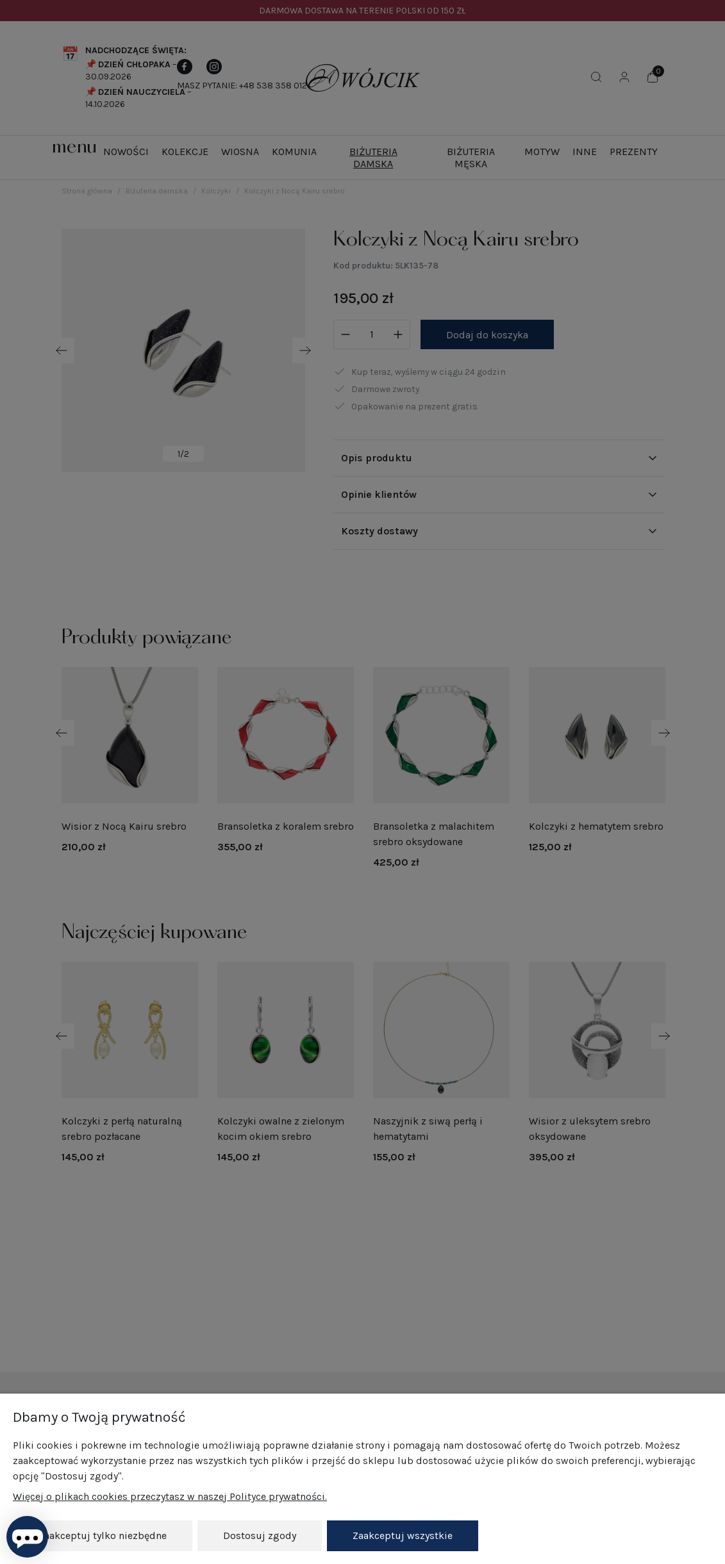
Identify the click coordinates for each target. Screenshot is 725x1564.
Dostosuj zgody (259, 1535)
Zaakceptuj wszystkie (403, 1535)
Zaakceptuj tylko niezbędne (102, 1535)
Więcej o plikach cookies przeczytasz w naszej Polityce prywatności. (170, 1497)
